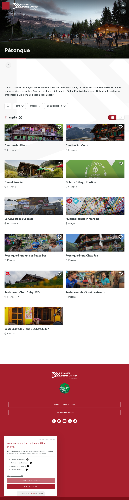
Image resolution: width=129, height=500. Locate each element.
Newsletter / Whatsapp (64, 404)
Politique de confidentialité (15, 476)
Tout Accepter (30, 487)
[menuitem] (64, 446)
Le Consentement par (31, 493)
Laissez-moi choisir (31, 481)
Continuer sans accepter (47, 439)
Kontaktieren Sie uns (64, 412)
